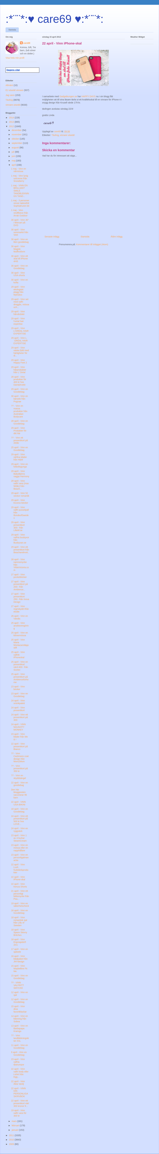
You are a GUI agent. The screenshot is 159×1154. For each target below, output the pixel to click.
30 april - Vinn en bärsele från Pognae (19, 399)
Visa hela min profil (15, 58)
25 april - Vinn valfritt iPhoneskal (18, 655)
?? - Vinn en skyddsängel (18, 776)
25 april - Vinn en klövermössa (19, 634)
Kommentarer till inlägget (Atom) (92, 244)
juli (13, 152)
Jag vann (10, 95)
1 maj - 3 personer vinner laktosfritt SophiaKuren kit (20, 203)
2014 (12, 117)
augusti (15, 147)
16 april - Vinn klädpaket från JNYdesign (19, 959)
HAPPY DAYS (88, 96)
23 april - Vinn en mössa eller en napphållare (19, 848)
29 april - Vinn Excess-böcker (19, 501)
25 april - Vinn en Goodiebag (19, 448)
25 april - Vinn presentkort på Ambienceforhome (19, 678)
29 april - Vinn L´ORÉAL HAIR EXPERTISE (19, 341)
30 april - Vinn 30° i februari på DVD (20, 223)
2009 (12, 1144)
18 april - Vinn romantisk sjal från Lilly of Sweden (19, 921)
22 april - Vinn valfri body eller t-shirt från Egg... (19, 1073)
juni (14, 156)
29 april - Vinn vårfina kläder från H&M (19, 457)
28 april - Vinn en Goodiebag (19, 422)
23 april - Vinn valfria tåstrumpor (18, 1062)
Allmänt (9, 85)
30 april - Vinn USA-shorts (18, 274)
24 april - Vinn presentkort (18, 709)
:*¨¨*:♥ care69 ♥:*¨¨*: (55, 19)
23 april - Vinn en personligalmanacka (20, 857)
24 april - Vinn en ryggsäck (19, 829)
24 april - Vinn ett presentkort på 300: (19, 717)
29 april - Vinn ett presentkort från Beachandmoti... (20, 551)
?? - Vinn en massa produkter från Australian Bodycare (19, 411)
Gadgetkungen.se (68, 96)
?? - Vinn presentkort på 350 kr (19, 769)
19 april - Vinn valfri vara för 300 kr (18, 1113)
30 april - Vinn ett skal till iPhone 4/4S (19, 259)
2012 (12, 126)
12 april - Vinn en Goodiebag (19, 1000)
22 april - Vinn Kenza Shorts (19, 885)
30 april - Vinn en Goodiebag (19, 267)
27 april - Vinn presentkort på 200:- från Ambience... (19, 585)
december (17, 130)
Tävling (55, 135)
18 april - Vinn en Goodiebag (19, 810)
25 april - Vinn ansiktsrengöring (20, 626)
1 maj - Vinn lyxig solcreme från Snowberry (19, 178)
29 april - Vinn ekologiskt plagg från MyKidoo (18, 291)
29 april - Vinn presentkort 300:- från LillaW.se (18, 526)
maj (14, 160)
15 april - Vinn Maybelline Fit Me (19, 969)
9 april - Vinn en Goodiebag (19, 1053)
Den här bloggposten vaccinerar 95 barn (19, 793)
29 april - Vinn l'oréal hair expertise (18, 321)
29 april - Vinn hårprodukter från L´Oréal (18, 370)
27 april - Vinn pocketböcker (19, 576)
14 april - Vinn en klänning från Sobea (19, 1019)
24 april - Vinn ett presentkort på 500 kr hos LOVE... (19, 820)
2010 (12, 1139)
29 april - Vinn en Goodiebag (19, 390)
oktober (16, 138)
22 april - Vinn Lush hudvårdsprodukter (19, 868)
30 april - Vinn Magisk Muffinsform (18, 249)
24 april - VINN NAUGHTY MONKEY (18, 727)
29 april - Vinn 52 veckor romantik (20, 494)
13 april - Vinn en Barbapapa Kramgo (19, 1028)
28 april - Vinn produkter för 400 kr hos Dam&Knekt (18, 381)
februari (16, 1125)
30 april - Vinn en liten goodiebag (20, 240)
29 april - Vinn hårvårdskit (18, 312)
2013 (12, 122)
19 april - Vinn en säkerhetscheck (20, 904)
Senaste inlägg (52, 236)
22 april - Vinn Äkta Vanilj (18, 1082)
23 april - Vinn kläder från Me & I (19, 737)
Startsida (12, 30)
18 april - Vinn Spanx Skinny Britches (19, 932)
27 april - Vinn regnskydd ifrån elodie (20, 609)
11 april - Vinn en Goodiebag (19, 1046)
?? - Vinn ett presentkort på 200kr (19, 440)
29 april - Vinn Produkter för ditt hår (18, 431)
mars (14, 1121)
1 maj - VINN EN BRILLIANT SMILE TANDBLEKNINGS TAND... (20, 190)
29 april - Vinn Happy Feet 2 (19, 361)
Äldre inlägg (116, 236)
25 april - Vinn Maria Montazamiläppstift (20, 643)
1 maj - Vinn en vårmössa (18, 170)
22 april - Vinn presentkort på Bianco (19, 746)
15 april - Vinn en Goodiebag (19, 977)
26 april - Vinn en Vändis (19, 617)
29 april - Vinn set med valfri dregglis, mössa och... (20, 303)
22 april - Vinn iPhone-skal (18, 878)
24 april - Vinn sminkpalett (18, 702)
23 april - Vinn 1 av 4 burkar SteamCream (19, 838)
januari (15, 1130)
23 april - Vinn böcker (18, 688)
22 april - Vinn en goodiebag (19, 784)
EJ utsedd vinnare (14, 90)
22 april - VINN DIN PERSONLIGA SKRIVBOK (19, 1092)
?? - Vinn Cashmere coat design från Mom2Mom (20, 757)
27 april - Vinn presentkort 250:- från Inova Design (20, 598)
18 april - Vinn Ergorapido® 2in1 (18, 942)
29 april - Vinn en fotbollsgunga (19, 465)
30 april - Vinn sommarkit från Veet (19, 232)
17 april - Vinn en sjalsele (19, 950)
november (17, 134)
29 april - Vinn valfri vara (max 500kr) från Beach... (20, 485)
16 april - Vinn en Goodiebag (19, 911)
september (17, 143)
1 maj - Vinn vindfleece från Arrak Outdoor (19, 213)
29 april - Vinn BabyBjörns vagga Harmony (20, 474)
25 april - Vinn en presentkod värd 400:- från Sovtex (19, 666)
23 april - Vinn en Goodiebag (19, 695)
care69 (26, 43)
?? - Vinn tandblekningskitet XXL (20, 1038)
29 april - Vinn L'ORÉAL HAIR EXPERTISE (20, 331)
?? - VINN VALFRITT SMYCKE (17, 985)
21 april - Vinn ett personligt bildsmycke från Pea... (20, 895)
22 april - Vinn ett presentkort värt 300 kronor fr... (20, 1103)
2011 (12, 1135)
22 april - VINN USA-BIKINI (18, 803)
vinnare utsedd (67, 135)
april (14, 165)
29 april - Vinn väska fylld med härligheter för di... (20, 351)
